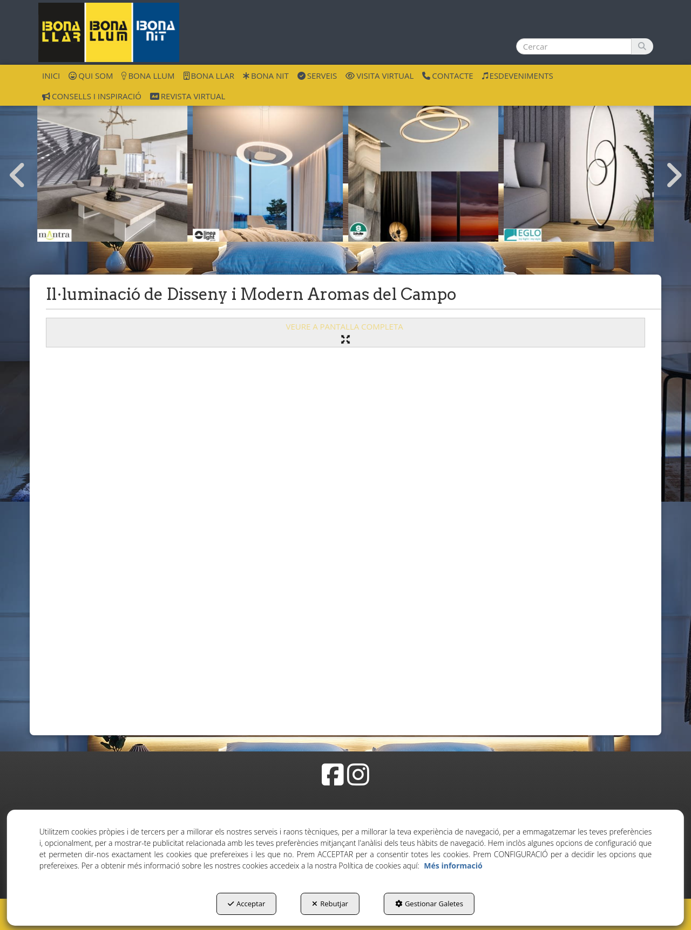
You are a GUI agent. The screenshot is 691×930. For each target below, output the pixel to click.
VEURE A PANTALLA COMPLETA (345, 332)
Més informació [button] (453, 865)
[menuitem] (51, 75)
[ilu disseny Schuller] (423, 167)
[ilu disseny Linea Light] (268, 167)
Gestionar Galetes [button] (429, 903)
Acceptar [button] (246, 903)
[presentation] (18, 175)
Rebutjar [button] (330, 903)
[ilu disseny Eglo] (579, 167)
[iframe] (345, 537)
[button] (109, 32)
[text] (574, 46)
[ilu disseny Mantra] (112, 167)
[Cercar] (642, 46)
